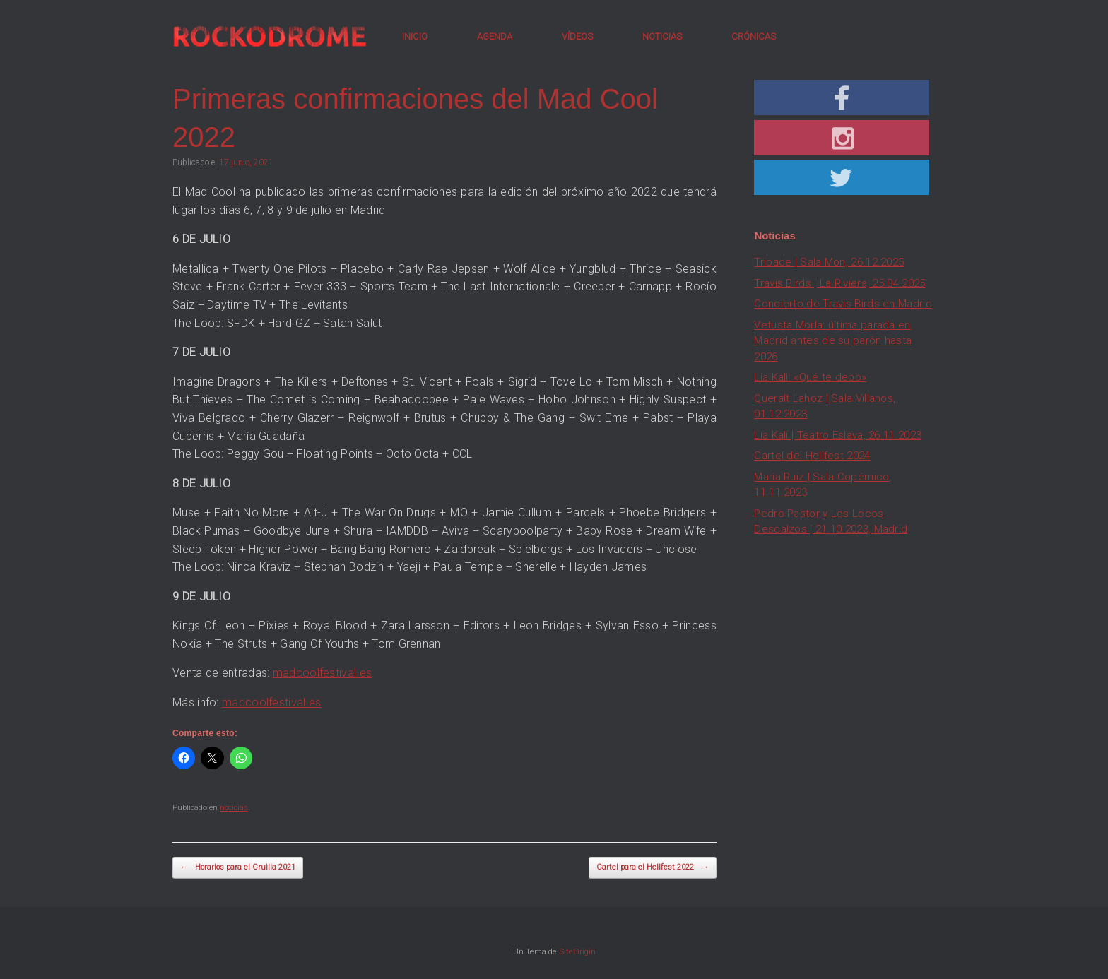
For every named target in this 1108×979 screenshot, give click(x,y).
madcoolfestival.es (322, 673)
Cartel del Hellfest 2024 (812, 455)
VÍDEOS (577, 36)
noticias (234, 807)
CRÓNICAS (753, 36)
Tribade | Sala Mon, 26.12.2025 (829, 262)
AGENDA (494, 36)
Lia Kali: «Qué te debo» (810, 377)
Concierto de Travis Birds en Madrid (843, 303)
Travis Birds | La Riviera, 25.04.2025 (839, 283)
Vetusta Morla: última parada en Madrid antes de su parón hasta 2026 (833, 341)
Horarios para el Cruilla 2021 (237, 868)
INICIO (415, 36)
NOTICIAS (662, 36)
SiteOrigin (577, 951)
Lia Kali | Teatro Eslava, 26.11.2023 (837, 435)
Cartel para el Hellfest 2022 (652, 868)
